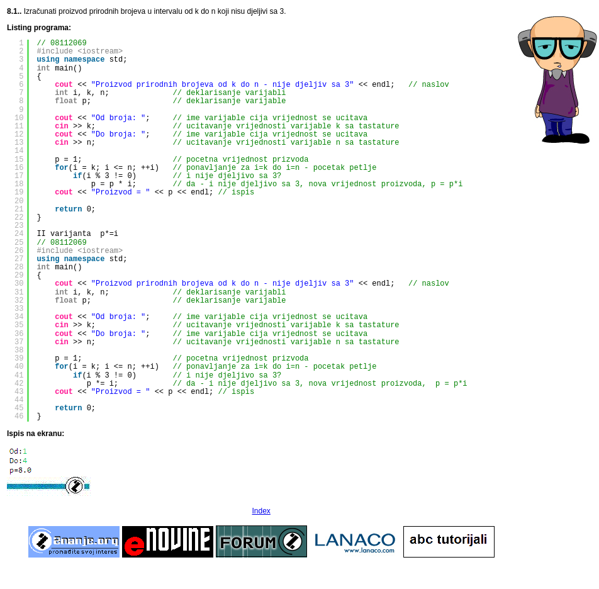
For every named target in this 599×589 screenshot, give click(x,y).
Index (261, 511)
